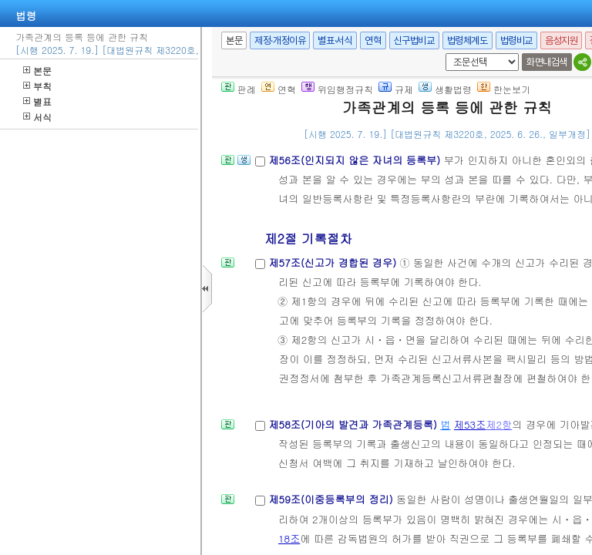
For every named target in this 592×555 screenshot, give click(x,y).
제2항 (499, 424)
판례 (238, 89)
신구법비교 (414, 40)
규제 (395, 89)
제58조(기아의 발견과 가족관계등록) (354, 424)
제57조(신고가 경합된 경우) (333, 262)
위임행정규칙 (337, 89)
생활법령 (445, 89)
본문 (37, 70)
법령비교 (516, 40)
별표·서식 (335, 40)
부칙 (37, 85)
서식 (37, 116)
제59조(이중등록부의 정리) (332, 499)
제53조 (470, 424)
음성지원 (561, 40)
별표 (37, 101)
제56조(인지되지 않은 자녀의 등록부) (355, 160)
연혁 (373, 40)
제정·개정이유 (279, 40)
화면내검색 (546, 62)
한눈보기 (503, 89)
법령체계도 (467, 40)
